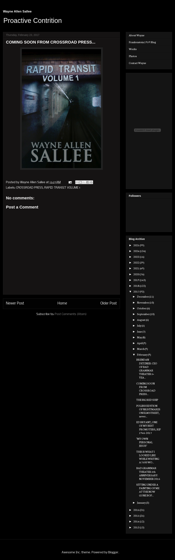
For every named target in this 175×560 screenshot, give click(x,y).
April (140, 343)
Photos (133, 56)
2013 (136, 527)
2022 (136, 262)
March (141, 349)
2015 (136, 515)
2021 (136, 268)
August (141, 320)
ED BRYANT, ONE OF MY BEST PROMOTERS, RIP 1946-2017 (148, 427)
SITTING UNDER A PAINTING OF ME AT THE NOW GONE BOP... (147, 490)
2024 (136, 251)
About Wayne (136, 35)
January (141, 502)
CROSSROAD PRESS (29, 187)
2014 (136, 521)
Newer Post (15, 303)
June (139, 331)
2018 (136, 286)
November (143, 302)
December (143, 296)
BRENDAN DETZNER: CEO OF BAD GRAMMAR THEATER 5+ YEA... (146, 368)
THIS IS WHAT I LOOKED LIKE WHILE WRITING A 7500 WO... (147, 457)
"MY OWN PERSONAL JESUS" (144, 442)
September (143, 314)
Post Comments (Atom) (71, 314)
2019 (136, 280)
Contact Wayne (137, 63)
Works (133, 49)
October (142, 308)
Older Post (108, 303)
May (139, 337)
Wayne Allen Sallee (17, 11)
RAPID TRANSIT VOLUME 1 (62, 187)
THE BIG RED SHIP (147, 400)
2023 (136, 257)
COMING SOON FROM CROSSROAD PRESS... (145, 388)
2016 (136, 510)
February (142, 354)
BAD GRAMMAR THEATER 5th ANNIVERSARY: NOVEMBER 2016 (148, 473)
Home (62, 303)
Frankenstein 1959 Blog (142, 42)
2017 (136, 291)
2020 (136, 274)
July (139, 325)
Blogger (113, 552)
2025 (136, 245)
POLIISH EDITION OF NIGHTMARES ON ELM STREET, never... (148, 411)
